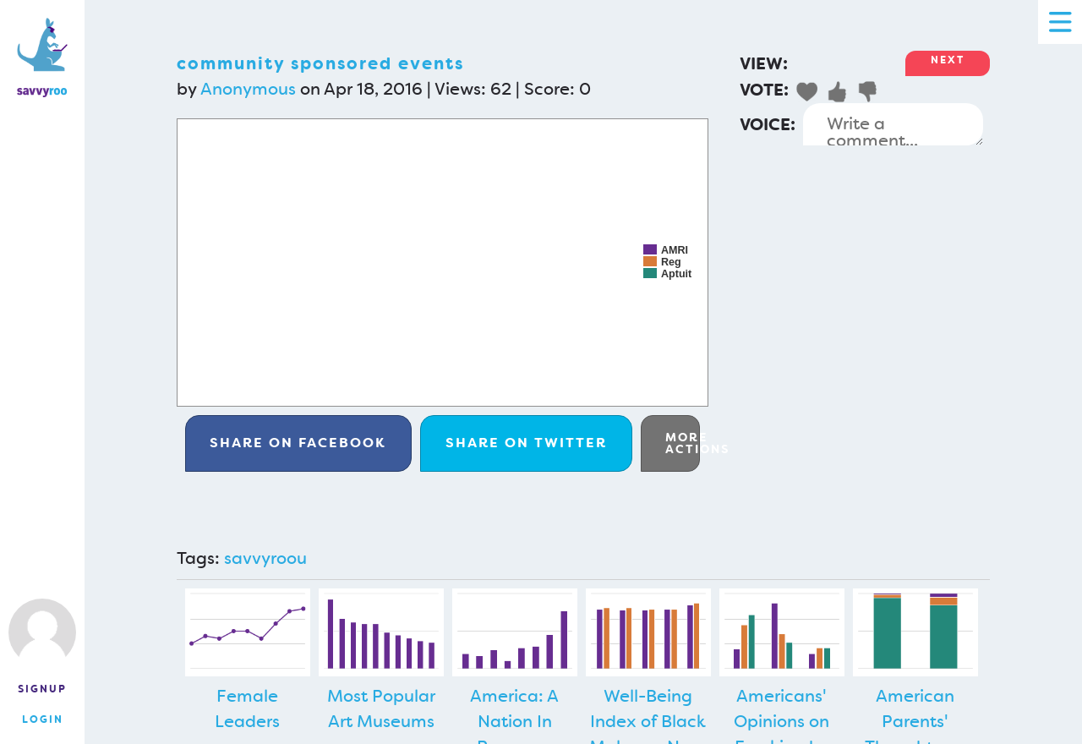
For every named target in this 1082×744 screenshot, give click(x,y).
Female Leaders (247, 708)
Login (42, 719)
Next (948, 60)
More (682, 443)
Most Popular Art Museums (381, 708)
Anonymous (248, 89)
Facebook (298, 442)
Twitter (526, 442)
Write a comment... (893, 124)
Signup (42, 689)
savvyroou (265, 558)
